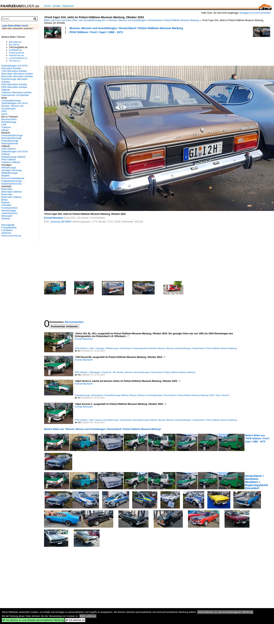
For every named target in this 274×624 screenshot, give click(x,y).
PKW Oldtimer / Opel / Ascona (88, 420)
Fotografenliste (8, 227)
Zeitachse (6, 233)
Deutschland (155, 20)
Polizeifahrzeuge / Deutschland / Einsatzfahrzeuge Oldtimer (102, 395)
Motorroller (6, 194)
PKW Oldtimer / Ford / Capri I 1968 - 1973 (96, 32)
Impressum (68, 6)
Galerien (5, 218)
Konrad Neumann (53, 217)
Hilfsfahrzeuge (8, 167)
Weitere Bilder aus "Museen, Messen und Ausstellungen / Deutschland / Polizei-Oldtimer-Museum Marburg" (103, 429)
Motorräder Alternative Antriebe (17, 73)
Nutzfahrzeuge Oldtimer (13, 157)
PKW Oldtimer (8, 159)
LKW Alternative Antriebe (14, 71)
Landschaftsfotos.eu (18, 58)
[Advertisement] (114, 49)
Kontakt (57, 6)
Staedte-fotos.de (16, 55)
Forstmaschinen (9, 208)
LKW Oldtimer (8, 149)
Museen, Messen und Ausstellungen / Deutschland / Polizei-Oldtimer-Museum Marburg (126, 28)
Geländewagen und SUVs (14, 103)
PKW (4, 111)
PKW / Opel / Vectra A (219, 395)
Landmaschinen (9, 213)
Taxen (4, 114)
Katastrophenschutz (11, 183)
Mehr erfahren (88, 616)
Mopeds (5, 202)
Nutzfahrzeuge (8, 122)
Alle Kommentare (74, 322)
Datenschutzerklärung (11, 236)
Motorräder (7, 189)
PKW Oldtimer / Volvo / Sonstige (89, 348)
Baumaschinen (8, 119)
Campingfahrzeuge (11, 100)
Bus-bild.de (14, 44)
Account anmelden (260, 12)
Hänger (5, 130)
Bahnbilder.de (15, 42)
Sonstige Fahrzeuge (11, 170)
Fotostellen (7, 230)
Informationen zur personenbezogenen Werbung (225, 612)
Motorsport (6, 216)
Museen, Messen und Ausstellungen (127, 20)
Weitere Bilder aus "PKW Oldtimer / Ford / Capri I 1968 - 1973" (257, 438)
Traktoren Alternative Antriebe (16, 92)
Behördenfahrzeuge (11, 138)
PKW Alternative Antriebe (14, 84)
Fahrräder (6, 205)
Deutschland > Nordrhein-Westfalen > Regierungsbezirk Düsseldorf (256, 482)
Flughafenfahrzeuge (11, 181)
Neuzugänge (7, 225)
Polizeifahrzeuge (9, 140)
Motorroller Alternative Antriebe (17, 76)
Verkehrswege (8, 210)
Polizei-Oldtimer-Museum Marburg (181, 20)
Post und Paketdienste (12, 178)
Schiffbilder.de (15, 50)
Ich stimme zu (75, 620)
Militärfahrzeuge (9, 173)
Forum (47, 6)
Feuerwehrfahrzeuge (12, 135)
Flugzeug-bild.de (16, 53)
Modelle (5, 175)
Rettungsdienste (9, 143)
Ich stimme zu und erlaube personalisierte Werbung (33, 620)
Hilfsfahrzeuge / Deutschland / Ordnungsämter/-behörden (131, 348)
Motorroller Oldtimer (11, 197)
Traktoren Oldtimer (11, 162)
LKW (3, 124)
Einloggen (245, 12)
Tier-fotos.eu (14, 61)
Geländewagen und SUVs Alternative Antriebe (14, 67)
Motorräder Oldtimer (11, 191)
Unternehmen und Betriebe (15, 95)
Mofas (4, 199)
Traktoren (6, 127)
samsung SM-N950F (60, 221)
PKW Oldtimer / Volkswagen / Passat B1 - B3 (95, 372)
